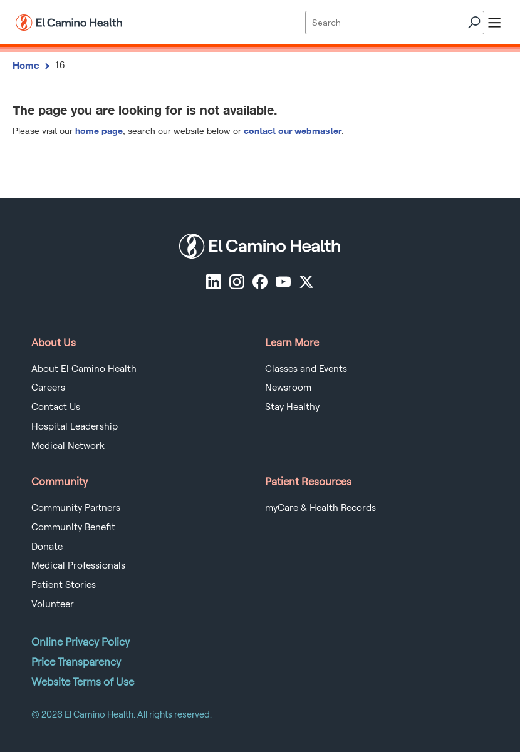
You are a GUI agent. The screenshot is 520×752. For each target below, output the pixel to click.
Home (26, 65)
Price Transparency (76, 662)
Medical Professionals (78, 565)
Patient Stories (63, 584)
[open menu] (494, 23)
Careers (48, 387)
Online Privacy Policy (80, 642)
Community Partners (75, 507)
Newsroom (288, 387)
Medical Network (68, 445)
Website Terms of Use (82, 682)
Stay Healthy (292, 407)
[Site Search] (394, 22)
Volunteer (52, 604)
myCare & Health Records (320, 507)
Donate (47, 546)
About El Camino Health (84, 368)
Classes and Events (306, 368)
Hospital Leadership (74, 426)
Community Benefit (73, 527)
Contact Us (55, 407)
